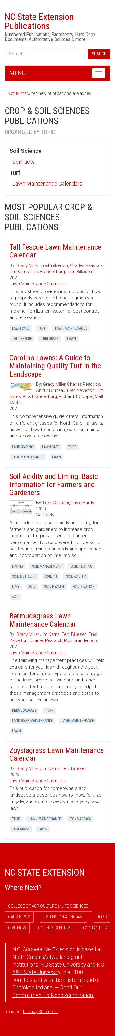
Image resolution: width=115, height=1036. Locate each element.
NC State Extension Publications (39, 21)
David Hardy (82, 502)
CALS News (19, 917)
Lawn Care (20, 328)
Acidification (84, 586)
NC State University (63, 965)
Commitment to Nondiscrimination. (53, 995)
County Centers (54, 928)
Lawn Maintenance (71, 328)
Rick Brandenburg (48, 271)
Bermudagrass (24, 710)
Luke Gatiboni (56, 502)
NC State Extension (45, 872)
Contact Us (95, 928)
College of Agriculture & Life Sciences (48, 906)
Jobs (102, 917)
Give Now (17, 928)
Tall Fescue (22, 338)
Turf (42, 328)
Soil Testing (81, 566)
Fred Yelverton (54, 265)
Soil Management (47, 566)
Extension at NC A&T (63, 917)
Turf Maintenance (27, 457)
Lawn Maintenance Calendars (47, 183)
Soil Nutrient (24, 576)
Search (99, 53)
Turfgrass (49, 338)
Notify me (17, 93)
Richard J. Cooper (76, 396)
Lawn (71, 338)
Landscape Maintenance (32, 721)
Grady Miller (27, 265)
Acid (15, 597)
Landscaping (22, 447)
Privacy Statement (40, 1011)
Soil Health (54, 586)
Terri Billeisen (79, 271)
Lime (15, 586)
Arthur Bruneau (50, 390)
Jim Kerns (19, 271)
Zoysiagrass (80, 819)
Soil (31, 586)
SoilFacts (23, 162)
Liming (17, 566)
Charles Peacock (86, 265)
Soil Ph (51, 576)
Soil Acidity (76, 576)
